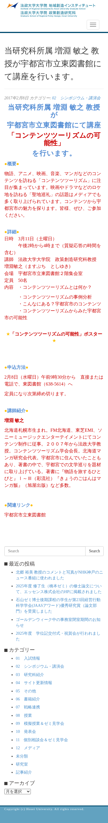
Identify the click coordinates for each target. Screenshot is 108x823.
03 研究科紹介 (30, 675)
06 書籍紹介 (28, 699)
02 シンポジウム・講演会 (76, 98)
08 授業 (24, 715)
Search (94, 551)
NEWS (13, 25)
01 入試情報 (28, 658)
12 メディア (28, 748)
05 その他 (26, 691)
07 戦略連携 (28, 707)
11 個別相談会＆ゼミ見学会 (42, 740)
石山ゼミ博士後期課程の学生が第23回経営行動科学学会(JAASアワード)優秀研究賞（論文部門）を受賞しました (58, 605)
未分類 (22, 756)
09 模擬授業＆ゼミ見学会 (40, 723)
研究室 (22, 764)
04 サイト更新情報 (34, 683)
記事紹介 (24, 772)
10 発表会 (26, 731)
